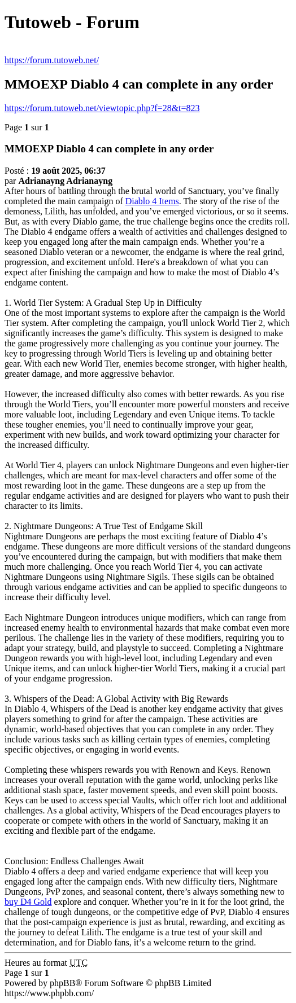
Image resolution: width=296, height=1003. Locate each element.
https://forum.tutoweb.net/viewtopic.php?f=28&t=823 (102, 108)
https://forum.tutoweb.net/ (52, 60)
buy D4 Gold (28, 902)
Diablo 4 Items (152, 201)
